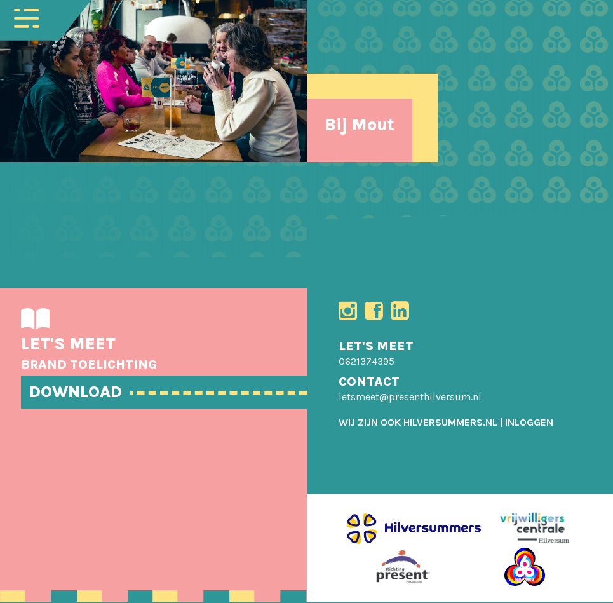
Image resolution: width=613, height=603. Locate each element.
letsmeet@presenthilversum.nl (410, 398)
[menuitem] (529, 423)
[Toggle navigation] (26, 17)
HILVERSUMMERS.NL (450, 423)
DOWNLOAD (77, 392)
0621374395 (366, 362)
